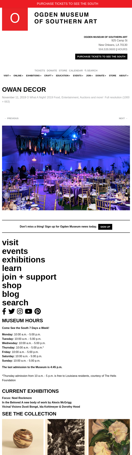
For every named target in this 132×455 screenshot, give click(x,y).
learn (12, 268)
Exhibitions (33, 75)
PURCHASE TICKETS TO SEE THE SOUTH (101, 56)
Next (123, 118)
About (123, 75)
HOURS (122, 49)
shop (12, 285)
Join (89, 75)
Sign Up (105, 226)
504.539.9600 (107, 49)
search (15, 302)
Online (18, 75)
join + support (29, 276)
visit (10, 242)
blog (10, 294)
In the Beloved (36, 402)
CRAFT (48, 75)
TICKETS (40, 70)
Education (63, 75)
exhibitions (23, 259)
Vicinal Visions (41, 406)
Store (112, 75)
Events (78, 75)
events (15, 251)
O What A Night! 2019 (65, 97)
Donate (101, 75)
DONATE (52, 70)
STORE (63, 70)
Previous (11, 118)
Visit (7, 75)
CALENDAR (76, 70)
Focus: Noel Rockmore (17, 398)
